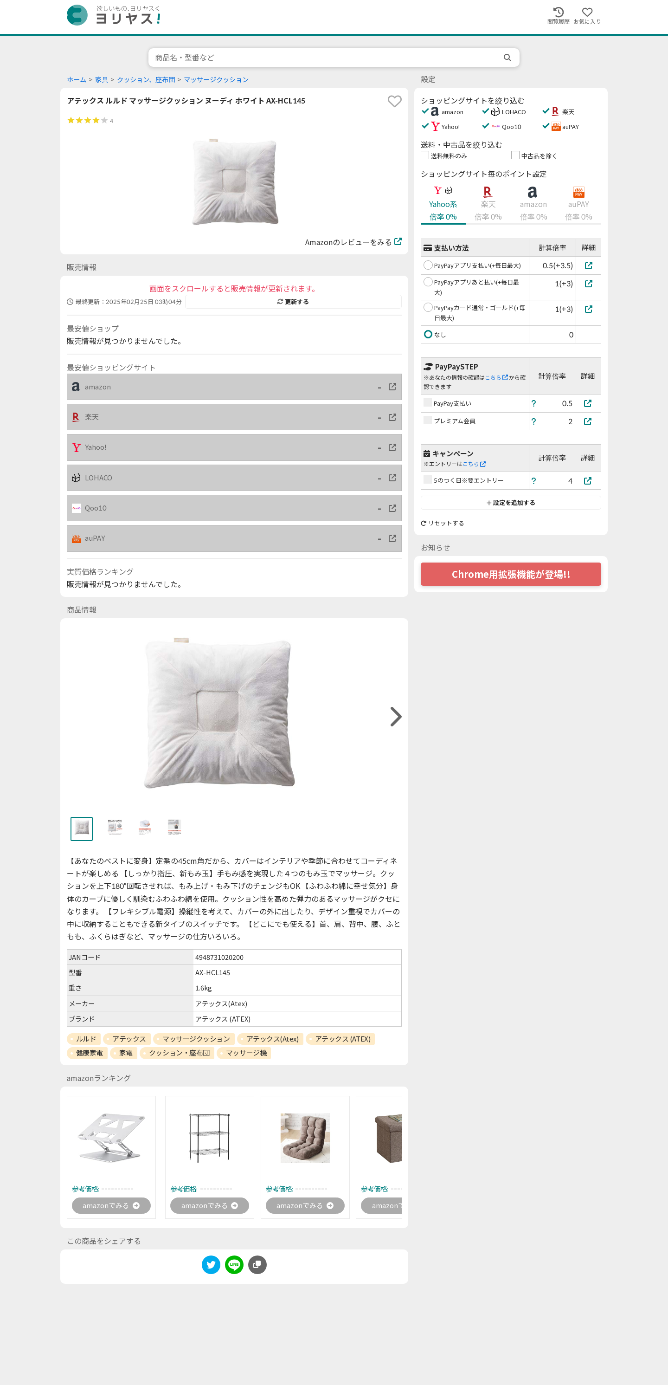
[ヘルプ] (534, 403)
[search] (508, 57)
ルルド (86, 1039)
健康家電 (89, 1052)
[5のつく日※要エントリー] (588, 480)
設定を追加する (511, 502)
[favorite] (395, 101)
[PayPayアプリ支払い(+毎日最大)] (588, 265)
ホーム (76, 80)
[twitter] (211, 1267)
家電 (126, 1052)
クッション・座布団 (179, 1052)
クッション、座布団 (146, 80)
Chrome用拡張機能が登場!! (511, 574)
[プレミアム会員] (588, 421)
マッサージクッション (216, 80)
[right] (395, 716)
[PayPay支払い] (588, 403)
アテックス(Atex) (272, 1039)
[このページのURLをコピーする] (257, 1265)
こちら (496, 377)
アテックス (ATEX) (343, 1039)
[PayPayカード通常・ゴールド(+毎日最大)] (588, 309)
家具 (101, 80)
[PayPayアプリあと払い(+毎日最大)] (588, 283)
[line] (234, 1267)
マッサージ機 (246, 1052)
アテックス (129, 1039)
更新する (293, 301)
